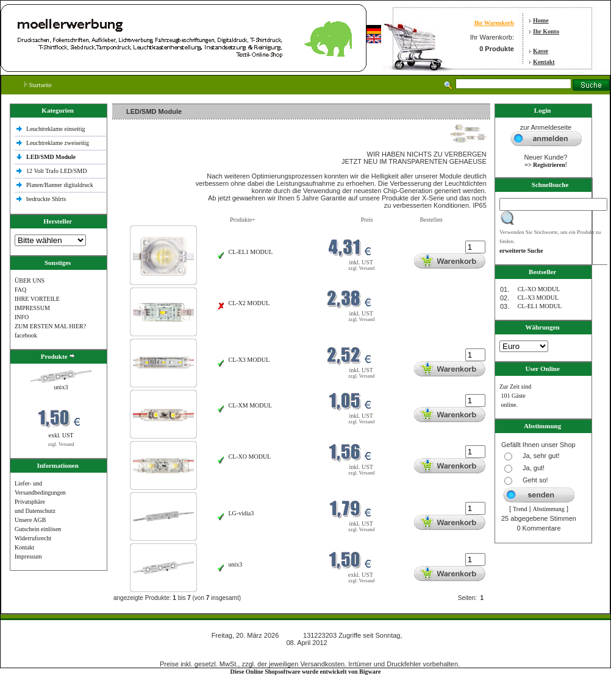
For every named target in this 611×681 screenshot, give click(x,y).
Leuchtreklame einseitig (56, 128)
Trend (520, 509)
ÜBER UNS (30, 280)
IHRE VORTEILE (37, 298)
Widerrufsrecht (33, 538)
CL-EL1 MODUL (251, 252)
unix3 (61, 387)
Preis (367, 219)
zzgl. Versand (61, 444)
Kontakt (544, 61)
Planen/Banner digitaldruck (59, 185)
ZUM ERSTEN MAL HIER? (50, 326)
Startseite (38, 85)
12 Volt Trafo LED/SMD (56, 171)
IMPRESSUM (32, 308)
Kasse (540, 51)
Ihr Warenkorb (494, 22)
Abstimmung (549, 509)
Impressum (28, 556)
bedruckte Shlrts (46, 199)
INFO (22, 317)
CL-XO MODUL (250, 456)
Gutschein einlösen (38, 529)
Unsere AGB (30, 520)
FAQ (20, 289)
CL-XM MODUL (250, 405)
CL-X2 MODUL (249, 303)
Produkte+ (242, 219)
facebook (26, 335)
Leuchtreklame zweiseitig (58, 142)
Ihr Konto (546, 31)
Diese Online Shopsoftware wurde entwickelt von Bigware (305, 671)
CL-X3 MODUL (249, 359)
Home (541, 20)
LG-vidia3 (241, 513)
